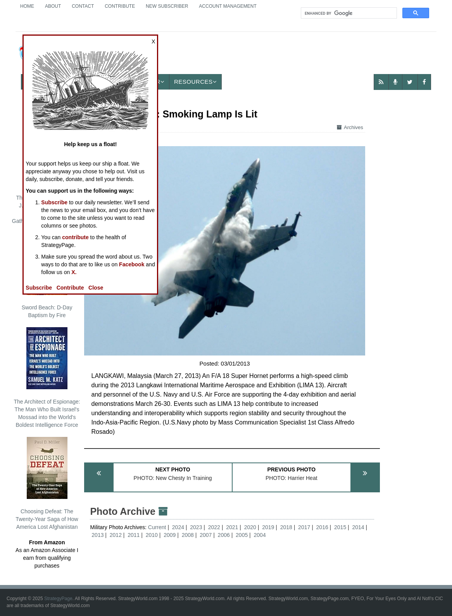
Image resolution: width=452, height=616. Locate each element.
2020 (250, 527)
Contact (83, 6)
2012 (116, 535)
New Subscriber (167, 6)
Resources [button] (195, 81)
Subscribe (54, 202)
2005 (242, 535)
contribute (75, 237)
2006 (224, 535)
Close (95, 288)
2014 (358, 527)
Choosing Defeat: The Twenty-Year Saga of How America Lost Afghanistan (47, 483)
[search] (348, 13)
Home (27, 6)
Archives (350, 127)
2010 (152, 535)
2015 (340, 527)
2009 (170, 535)
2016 (322, 527)
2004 (260, 535)
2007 (206, 535)
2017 (304, 527)
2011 (134, 535)
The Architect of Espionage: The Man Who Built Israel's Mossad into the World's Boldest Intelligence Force (47, 377)
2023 (196, 527)
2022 (214, 527)
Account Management (227, 6)
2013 (97, 535)
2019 (268, 527)
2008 (188, 535)
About (53, 6)
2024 (178, 527)
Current (158, 527)
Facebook (131, 264)
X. (73, 272)
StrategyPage (58, 598)
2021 (232, 527)
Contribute (120, 6)
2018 (286, 527)
